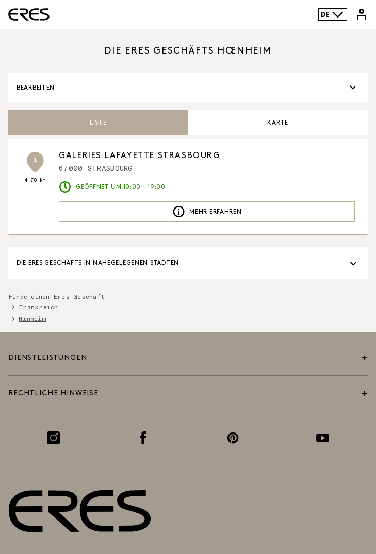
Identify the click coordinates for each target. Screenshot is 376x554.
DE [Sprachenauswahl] (332, 14)
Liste (98, 123)
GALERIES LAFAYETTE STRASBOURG (139, 156)
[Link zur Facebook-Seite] (143, 437)
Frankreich (38, 306)
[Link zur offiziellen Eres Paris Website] (29, 14)
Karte (277, 123)
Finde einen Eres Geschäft (56, 296)
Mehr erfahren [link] (207, 211)
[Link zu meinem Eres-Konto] (361, 14)
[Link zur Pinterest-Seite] (232, 437)
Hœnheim (32, 318)
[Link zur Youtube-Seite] (322, 437)
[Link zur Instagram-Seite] (53, 437)
